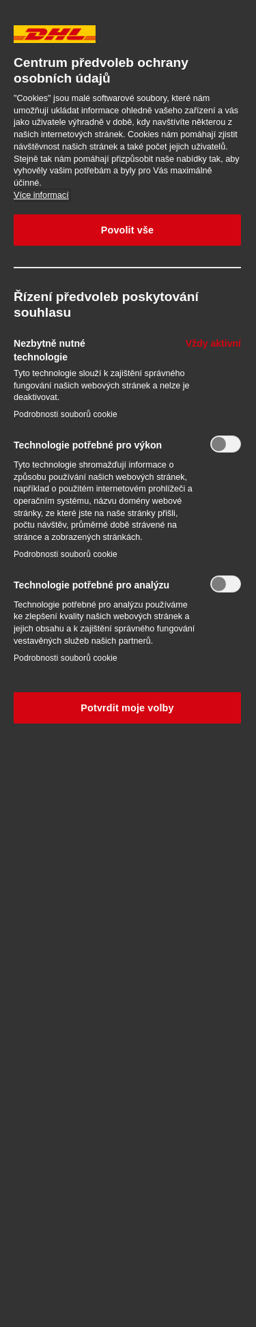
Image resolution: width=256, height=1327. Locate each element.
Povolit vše (127, 230)
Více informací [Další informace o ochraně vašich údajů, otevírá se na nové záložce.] (41, 195)
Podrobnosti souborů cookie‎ (65, 414)
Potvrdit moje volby (127, 707)
